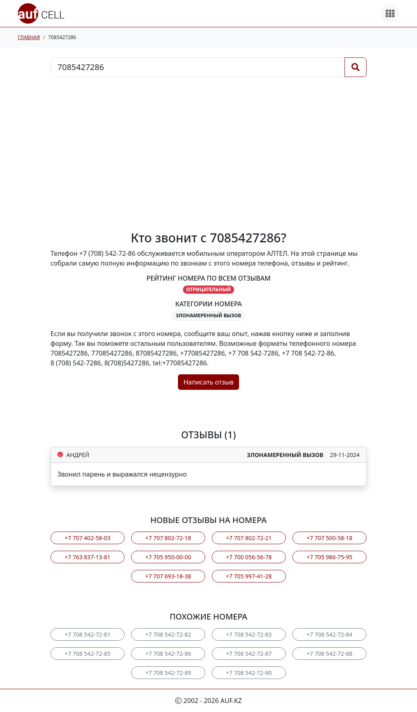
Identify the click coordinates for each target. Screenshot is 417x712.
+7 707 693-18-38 (168, 576)
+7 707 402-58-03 (87, 538)
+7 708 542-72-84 (329, 634)
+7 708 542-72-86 (168, 653)
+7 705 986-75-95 (329, 557)
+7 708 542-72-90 (249, 673)
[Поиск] (356, 67)
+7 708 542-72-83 (249, 634)
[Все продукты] (390, 13)
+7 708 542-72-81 (87, 634)
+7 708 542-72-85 (87, 653)
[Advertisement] (208, 154)
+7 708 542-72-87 (249, 653)
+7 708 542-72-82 (168, 634)
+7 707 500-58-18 (329, 538)
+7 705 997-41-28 (249, 576)
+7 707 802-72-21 (249, 538)
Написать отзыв (208, 382)
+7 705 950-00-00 (168, 557)
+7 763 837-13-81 (87, 557)
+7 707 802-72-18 (168, 538)
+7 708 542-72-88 (329, 653)
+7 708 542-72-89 (168, 673)
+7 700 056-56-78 (249, 557)
